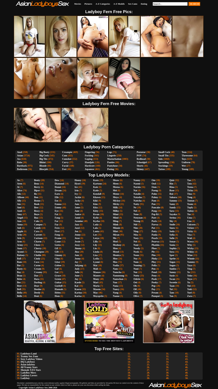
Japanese (89, 169)
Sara (171, 211)
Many (96, 279)
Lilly (95, 241)
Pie (153, 252)
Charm (37, 241)
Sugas (172, 262)
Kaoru (78, 289)
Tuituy (190, 211)
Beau (19, 275)
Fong (57, 235)
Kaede (78, 282)
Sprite (172, 258)
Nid (135, 224)
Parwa (155, 224)
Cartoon (38, 238)
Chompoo (39, 252)
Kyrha (96, 221)
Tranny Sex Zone (29, 356)
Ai (18, 187)
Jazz (77, 224)
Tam (171, 292)
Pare (154, 217)
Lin (95, 248)
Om (153, 180)
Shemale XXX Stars (31, 370)
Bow (36, 207)
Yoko (189, 275)
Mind (116, 217)
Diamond (59, 183)
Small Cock (164, 152)
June (77, 275)
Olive (136, 296)
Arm (19, 241)
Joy (76, 262)
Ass (19, 159)
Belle (19, 296)
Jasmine (79, 221)
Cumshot (66, 159)
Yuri (189, 292)
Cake (36, 221)
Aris (19, 238)
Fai (56, 214)
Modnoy (117, 245)
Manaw (97, 272)
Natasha (138, 197)
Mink (116, 224)
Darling (38, 282)
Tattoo (161, 169)
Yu (188, 282)
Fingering (90, 152)
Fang (57, 217)
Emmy (58, 207)
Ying (189, 269)
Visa (189, 235)
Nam (115, 269)
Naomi (137, 183)
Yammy (191, 262)
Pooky (155, 282)
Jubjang (79, 265)
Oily (136, 292)
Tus (189, 214)
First (57, 231)
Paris (154, 221)
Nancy (116, 289)
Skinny (140, 169)
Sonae (172, 241)
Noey (136, 238)
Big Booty (44, 152)
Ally (19, 200)
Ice (76, 187)
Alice (19, 190)
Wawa (190, 241)
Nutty (136, 275)
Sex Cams (132, 4)
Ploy (154, 262)
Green (58, 279)
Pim (154, 255)
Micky (116, 204)
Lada (95, 224)
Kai (76, 286)
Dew (57, 180)
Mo (114, 238)
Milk (115, 207)
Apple (20, 231)
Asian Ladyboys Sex (38, 387)
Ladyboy (25, 378)
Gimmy (58, 255)
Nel (135, 211)
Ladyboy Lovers (29, 375)
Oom (154, 187)
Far (56, 221)
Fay (57, 224)
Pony (154, 275)
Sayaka (173, 214)
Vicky (190, 231)
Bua (36, 217)
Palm (154, 194)
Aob (19, 228)
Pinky (155, 258)
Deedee (37, 289)
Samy (172, 204)
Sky (171, 221)
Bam (19, 262)
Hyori (78, 183)
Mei (115, 190)
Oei (135, 282)
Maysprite (98, 296)
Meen (116, 183)
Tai (171, 289)
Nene (136, 214)
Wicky (190, 248)
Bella (19, 292)
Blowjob (43, 169)
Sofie (172, 238)
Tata (189, 183)
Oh (135, 286)
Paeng (155, 190)
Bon (36, 197)
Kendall (97, 194)
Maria (96, 286)
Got (57, 272)
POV (139, 155)
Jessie (77, 241)
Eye (57, 211)
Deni (36, 296)
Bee (19, 282)
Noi (135, 241)
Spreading (163, 162)
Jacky (78, 200)
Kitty (95, 211)
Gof (57, 269)
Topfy (190, 207)
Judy (77, 269)
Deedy (37, 292)
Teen (184, 152)
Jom (77, 255)
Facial (65, 166)
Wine (190, 255)
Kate (95, 187)
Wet (184, 166)
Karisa (78, 296)
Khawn (97, 197)
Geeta (58, 245)
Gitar (57, 262)
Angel (20, 217)
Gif (56, 248)
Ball (19, 258)
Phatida (156, 245)
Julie (77, 272)
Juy (76, 279)
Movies (77, 4)
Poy (153, 289)
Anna (20, 224)
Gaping (88, 159)
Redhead (141, 159)
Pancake (156, 207)
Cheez (37, 245)
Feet (64, 169)
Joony (78, 258)
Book (36, 204)
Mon (115, 248)
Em (56, 200)
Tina (189, 194)
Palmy (155, 197)
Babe (19, 162)
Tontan (190, 200)
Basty (20, 269)
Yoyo (189, 279)
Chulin (37, 255)
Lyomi (96, 262)
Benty (37, 180)
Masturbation (114, 159)
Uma (189, 217)
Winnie (190, 258)
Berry (37, 187)
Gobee (58, 265)
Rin (171, 183)
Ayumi (20, 252)
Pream (155, 292)
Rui (171, 194)
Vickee (190, 228)
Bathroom (22, 169)
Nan (115, 282)
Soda (172, 231)
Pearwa (155, 241)
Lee (95, 235)
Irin (77, 190)
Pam (154, 200)
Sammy (173, 200)
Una (189, 221)
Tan (171, 296)
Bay (19, 272)
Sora (171, 252)
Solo (160, 159)
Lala (95, 228)
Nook (136, 252)
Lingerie (111, 155)
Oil (135, 289)
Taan (172, 286)
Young (185, 169)
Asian (20, 155)
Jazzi (77, 228)
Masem (97, 289)
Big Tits (43, 159)
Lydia (96, 258)
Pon (153, 269)
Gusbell (59, 286)
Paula (154, 235)
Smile (172, 224)
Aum (19, 248)
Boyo (36, 214)
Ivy (76, 194)
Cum (64, 155)
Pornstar (141, 152)
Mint (115, 231)
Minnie (116, 228)
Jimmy (78, 248)
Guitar (58, 282)
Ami (19, 207)
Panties (111, 162)
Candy (37, 228)
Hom (57, 296)
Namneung (118, 275)
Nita (136, 235)
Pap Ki (155, 214)
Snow (172, 228)
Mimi (116, 214)
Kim (95, 204)
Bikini (42, 162)
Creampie (67, 152)
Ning (136, 231)
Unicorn (191, 224)
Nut (135, 272)
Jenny (78, 235)
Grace (58, 275)
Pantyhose (112, 166)
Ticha (190, 190)
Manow (97, 275)
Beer (19, 286)
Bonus (37, 200)
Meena (116, 187)
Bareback (22, 166)
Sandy (172, 207)
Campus (38, 224)
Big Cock (44, 155)
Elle (57, 197)
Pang (154, 211)
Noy (136, 258)
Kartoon (97, 183)
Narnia (137, 187)
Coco (36, 262)
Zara (189, 296)
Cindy (37, 258)
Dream (58, 190)
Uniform (186, 162)
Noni (136, 245)
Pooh (154, 279)
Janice (78, 214)
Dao (36, 275)
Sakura (173, 197)
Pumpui (156, 296)
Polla (154, 265)
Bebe (19, 279)
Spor (171, 255)
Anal (19, 152)
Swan (172, 279)
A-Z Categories (103, 4)
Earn (57, 194)
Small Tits (163, 155)
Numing (138, 265)
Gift (57, 252)
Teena (190, 187)
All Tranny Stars (28, 367)
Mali (95, 269)
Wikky (190, 252)
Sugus (172, 265)
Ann (19, 221)
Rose (171, 190)
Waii (189, 238)
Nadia (116, 265)
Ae (18, 180)
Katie (96, 190)
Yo (188, 272)
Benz (36, 183)
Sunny (172, 272)
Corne (37, 265)
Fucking (89, 155)
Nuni (136, 269)
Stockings (163, 166)
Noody (137, 248)
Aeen (19, 183)
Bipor (37, 190)
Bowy (37, 211)
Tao (189, 180)
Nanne (116, 296)
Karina (78, 292)
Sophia (172, 248)
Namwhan (118, 279)
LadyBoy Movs (28, 372)
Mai (95, 265)
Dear (36, 286)
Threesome (187, 155)
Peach (155, 238)
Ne (135, 207)
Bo (35, 194)
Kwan (96, 214)
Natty (136, 204)
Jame (77, 207)
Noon (136, 255)
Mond (116, 252)
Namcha (117, 272)
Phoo (154, 248)
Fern (57, 228)
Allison (20, 197)
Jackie (78, 197)
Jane (77, 211)
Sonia (172, 245)
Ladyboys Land (29, 353)
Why (189, 245)
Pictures (88, 4)
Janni (77, 217)
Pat (153, 228)
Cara (36, 231)
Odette (137, 279)
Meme (116, 194)
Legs (109, 152)
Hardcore (90, 166)
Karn (96, 180)
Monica (117, 255)
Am (19, 204)
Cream (37, 269)
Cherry (38, 248)
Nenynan (138, 217)
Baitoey (21, 255)
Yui (189, 286)
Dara (36, 279)
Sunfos (172, 269)
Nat (135, 190)
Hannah (59, 289)
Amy (19, 214)
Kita (95, 207)
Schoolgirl (142, 162)
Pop (153, 286)
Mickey (116, 200)
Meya (116, 197)
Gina (57, 258)
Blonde (42, 166)
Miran (116, 235)
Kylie (96, 217)
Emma (58, 204)
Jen (76, 231)
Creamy (38, 272)
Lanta (96, 231)
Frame (58, 238)
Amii (19, 211)
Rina (171, 187)
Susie (172, 275)
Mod (115, 241)
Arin (19, 235)
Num (136, 262)
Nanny (137, 180)
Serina (172, 217)
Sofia (172, 235)
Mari (95, 282)
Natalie (137, 194)
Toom (190, 204)
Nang (115, 292)
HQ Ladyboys (28, 362)
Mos (115, 262)
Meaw (116, 180)
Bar (19, 265)
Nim (136, 228)
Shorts (140, 166)
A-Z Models (119, 4)
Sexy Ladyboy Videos (31, 359)
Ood (154, 183)
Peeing (110, 169)
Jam (77, 204)
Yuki (189, 289)
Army (20, 245)
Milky (116, 211)
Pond (154, 272)
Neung (137, 221)
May (95, 292)
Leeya (96, 238)
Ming (115, 221)
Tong (189, 197)
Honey (78, 180)
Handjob (89, 162)
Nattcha (138, 200)
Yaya (189, 265)
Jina (77, 252)
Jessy (77, 245)
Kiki (95, 200)
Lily (95, 245)
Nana (115, 286)
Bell (19, 289)
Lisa (95, 255)
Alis (19, 194)
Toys (184, 159)
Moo (115, 258)
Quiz (171, 180)
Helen (58, 292)
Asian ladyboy (27, 364)
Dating (144, 4)
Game (58, 241)
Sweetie (173, 282)
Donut (58, 187)
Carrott (38, 235)
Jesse (77, 238)
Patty (154, 231)
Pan (153, 204)
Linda (96, 252)
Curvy (65, 162)
